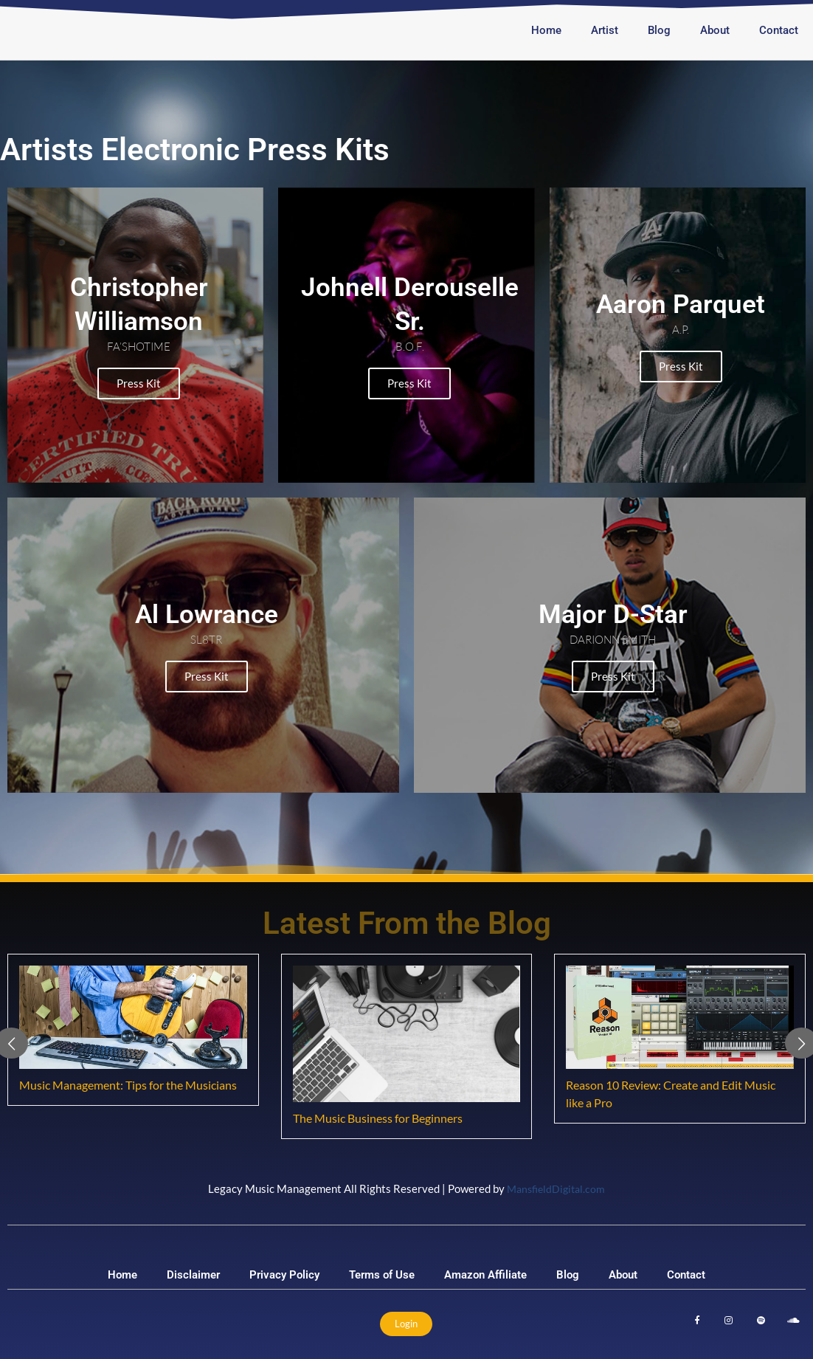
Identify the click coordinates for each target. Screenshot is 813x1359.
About (715, 30)
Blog (659, 30)
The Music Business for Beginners (378, 1118)
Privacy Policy (284, 1274)
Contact (778, 30)
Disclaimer (193, 1274)
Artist (604, 30)
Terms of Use (382, 1274)
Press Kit (136, 383)
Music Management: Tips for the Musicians (128, 1085)
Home (546, 30)
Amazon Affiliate (485, 1274)
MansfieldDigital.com (556, 1188)
